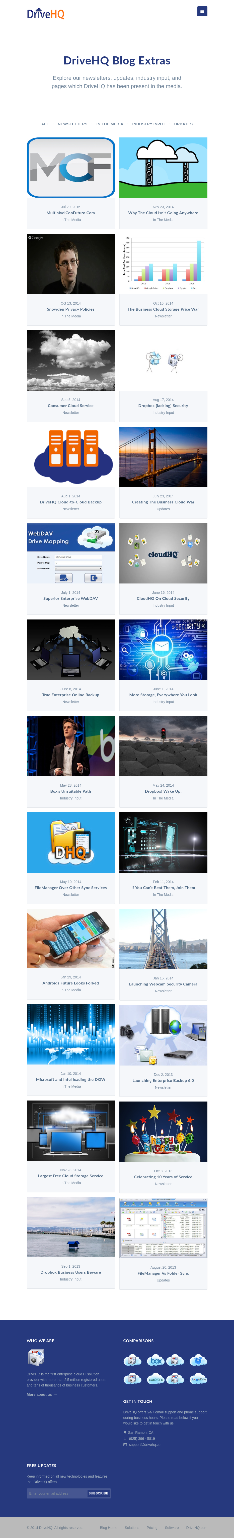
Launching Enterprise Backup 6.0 (163, 1080)
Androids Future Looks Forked (70, 983)
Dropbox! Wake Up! (163, 791)
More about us (39, 1395)
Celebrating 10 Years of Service (163, 1177)
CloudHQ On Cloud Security (163, 598)
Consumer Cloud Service (71, 405)
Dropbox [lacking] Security (163, 405)
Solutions (132, 1528)
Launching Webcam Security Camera (163, 984)
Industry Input (149, 124)
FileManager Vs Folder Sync (163, 1273)
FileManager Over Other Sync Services (71, 887)
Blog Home (108, 1528)
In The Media (110, 124)
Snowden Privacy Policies (70, 309)
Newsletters (73, 124)
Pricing (152, 1528)
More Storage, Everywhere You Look (163, 694)
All (45, 124)
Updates (183, 124)
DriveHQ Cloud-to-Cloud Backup (71, 502)
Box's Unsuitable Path (70, 791)
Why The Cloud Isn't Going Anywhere (163, 212)
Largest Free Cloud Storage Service (71, 1176)
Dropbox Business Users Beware (70, 1272)
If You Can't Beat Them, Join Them (163, 887)
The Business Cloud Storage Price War (163, 309)
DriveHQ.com (196, 1528)
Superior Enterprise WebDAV (70, 598)
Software (172, 1528)
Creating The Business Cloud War (163, 502)
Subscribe (98, 1493)
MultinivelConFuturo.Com (70, 212)
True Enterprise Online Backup (70, 694)
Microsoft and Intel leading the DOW (70, 1079)
